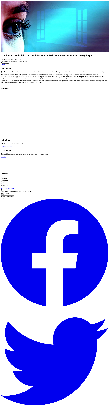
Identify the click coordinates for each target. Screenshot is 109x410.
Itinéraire (3, 157)
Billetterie (3, 64)
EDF (80, 77)
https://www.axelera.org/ (7, 188)
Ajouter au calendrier (6, 146)
